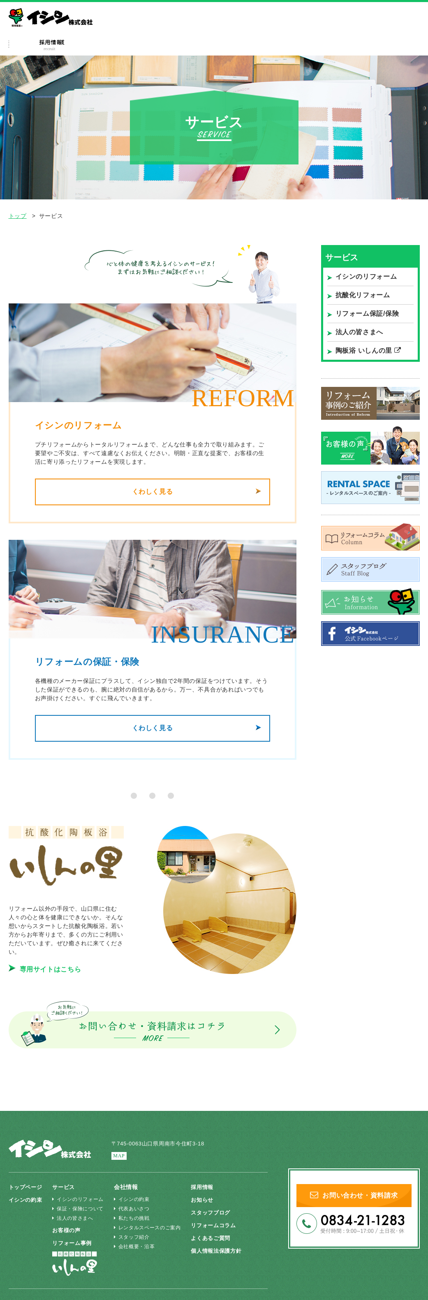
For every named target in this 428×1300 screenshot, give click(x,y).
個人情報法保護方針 (221, 1250)
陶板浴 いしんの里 (368, 350)
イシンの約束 (79, 45)
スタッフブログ (215, 1212)
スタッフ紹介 (135, 1237)
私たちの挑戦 (135, 1218)
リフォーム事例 (192, 45)
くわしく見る (152, 492)
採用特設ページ (317, 45)
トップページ (27, 1187)
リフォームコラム (218, 1225)
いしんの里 (389, 26)
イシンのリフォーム (366, 276)
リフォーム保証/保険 (367, 313)
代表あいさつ (135, 1209)
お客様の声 (70, 1230)
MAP (119, 1156)
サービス (134, 45)
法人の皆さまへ (343, 26)
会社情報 (377, 45)
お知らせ (206, 1199)
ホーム (29, 45)
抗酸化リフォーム (363, 294)
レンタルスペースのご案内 (150, 1228)
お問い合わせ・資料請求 (353, 1196)
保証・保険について (80, 1209)
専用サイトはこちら (45, 971)
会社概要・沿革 (137, 1246)
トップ (18, 216)
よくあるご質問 (256, 45)
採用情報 (206, 1187)
